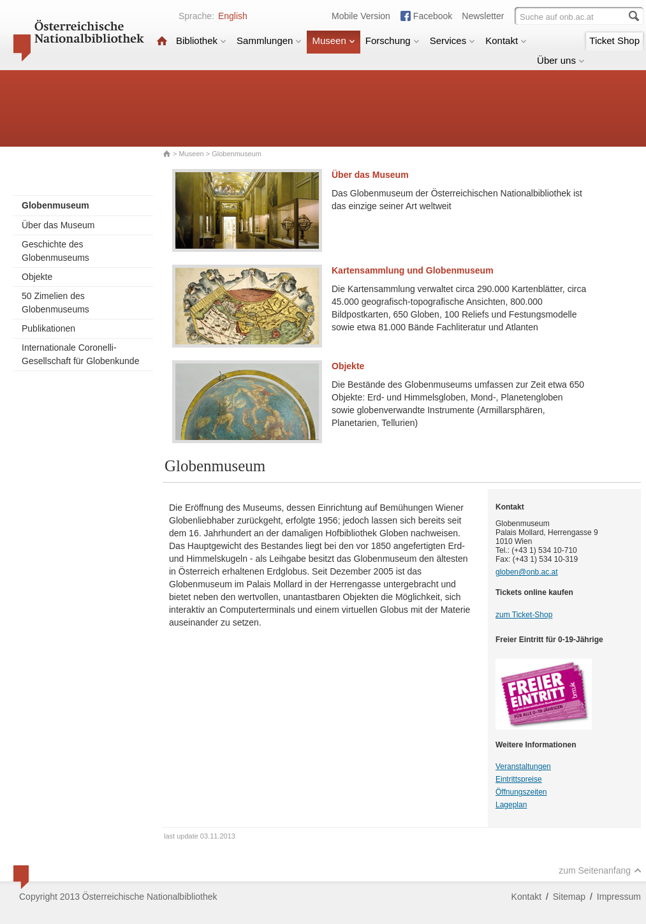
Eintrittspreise (519, 779)
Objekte (37, 277)
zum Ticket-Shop (524, 614)
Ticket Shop (614, 40)
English (232, 16)
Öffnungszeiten (521, 792)
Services (453, 40)
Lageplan (511, 804)
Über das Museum (58, 225)
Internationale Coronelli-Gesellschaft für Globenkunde (80, 354)
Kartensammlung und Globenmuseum (413, 270)
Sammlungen (269, 40)
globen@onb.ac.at (527, 572)
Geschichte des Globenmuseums (55, 251)
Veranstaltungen (523, 766)
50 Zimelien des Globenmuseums (55, 302)
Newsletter (483, 16)
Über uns (561, 60)
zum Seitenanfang (600, 870)
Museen (333, 40)
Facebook (432, 16)
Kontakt (506, 40)
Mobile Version (361, 16)
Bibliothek (201, 40)
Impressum (619, 896)
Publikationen (48, 328)
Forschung (392, 40)
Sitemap (569, 896)
